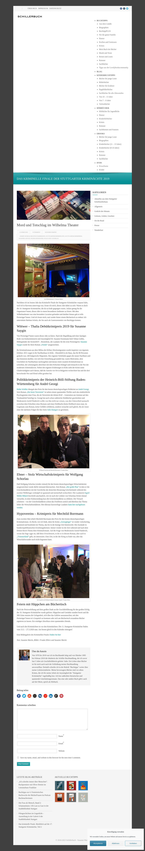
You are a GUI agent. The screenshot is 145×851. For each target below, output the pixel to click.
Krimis (101, 46)
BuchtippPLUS (105, 31)
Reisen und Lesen (106, 57)
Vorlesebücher (104, 104)
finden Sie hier (55, 635)
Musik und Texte (105, 53)
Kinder (101, 170)
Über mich (32, 8)
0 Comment (36, 232)
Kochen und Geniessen (108, 42)
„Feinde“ (44, 345)
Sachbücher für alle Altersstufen (111, 93)
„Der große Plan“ (72, 487)
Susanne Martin (50, 232)
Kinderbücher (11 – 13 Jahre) (110, 144)
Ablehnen (115, 843)
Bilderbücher (104, 82)
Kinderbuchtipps (106, 75)
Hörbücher (103, 108)
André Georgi (83, 389)
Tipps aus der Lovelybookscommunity (113, 68)
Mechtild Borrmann (37, 236)
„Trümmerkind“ (23, 537)
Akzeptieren (98, 843)
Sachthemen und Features (108, 130)
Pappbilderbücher (105, 89)
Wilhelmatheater (37, 238)
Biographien (103, 28)
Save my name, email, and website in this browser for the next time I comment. (50, 758)
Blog (99, 72)
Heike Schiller (22, 389)
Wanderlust (98, 230)
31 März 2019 (24, 232)
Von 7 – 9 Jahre (105, 100)
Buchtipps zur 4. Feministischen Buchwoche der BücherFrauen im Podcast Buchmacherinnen (35, 795)
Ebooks (101, 134)
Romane (102, 60)
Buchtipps (102, 21)
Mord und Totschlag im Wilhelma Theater (48, 225)
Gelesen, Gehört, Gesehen (104, 216)
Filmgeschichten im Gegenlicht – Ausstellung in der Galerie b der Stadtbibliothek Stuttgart (31, 816)
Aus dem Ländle (105, 24)
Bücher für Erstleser (106, 86)
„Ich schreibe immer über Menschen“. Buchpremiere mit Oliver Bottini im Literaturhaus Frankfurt (33, 785)
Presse (96, 225)
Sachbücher (103, 64)
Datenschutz (55, 8)
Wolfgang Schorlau (51, 238)
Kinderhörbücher (105, 119)
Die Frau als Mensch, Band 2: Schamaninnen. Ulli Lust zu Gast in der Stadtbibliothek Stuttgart (34, 806)
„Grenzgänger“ (65, 522)
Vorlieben (133, 843)
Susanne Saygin (24, 238)
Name (61, 736)
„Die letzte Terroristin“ (35, 392)
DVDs (99, 163)
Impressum (43, 8)
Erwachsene (103, 166)
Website (62, 751)
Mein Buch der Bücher (107, 49)
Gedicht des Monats (102, 211)
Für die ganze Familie (107, 35)
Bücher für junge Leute (108, 79)
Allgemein (98, 207)
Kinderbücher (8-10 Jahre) (109, 148)
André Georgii (25, 236)
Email (61, 744)
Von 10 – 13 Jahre (106, 97)
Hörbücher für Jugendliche (109, 111)
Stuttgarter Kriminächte (55, 236)
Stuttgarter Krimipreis (73, 236)
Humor (101, 38)
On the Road (99, 221)
